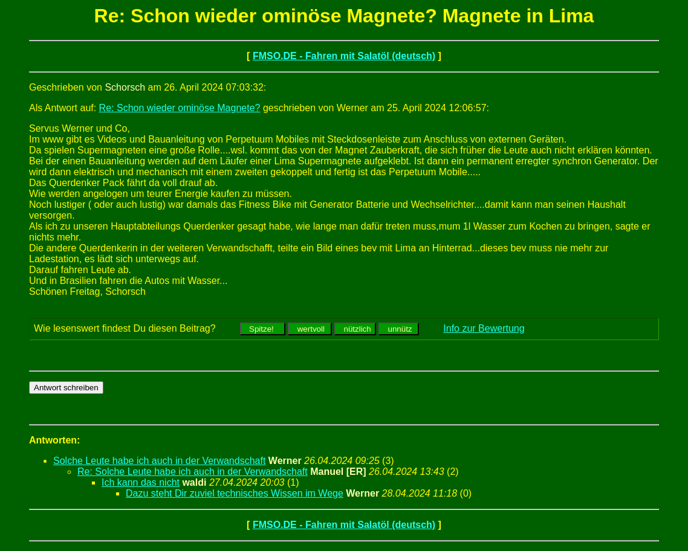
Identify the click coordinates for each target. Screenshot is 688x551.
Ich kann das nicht (141, 482)
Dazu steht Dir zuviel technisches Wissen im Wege (234, 493)
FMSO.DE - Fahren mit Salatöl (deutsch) (344, 56)
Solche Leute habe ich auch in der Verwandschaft (159, 461)
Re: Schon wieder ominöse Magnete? (180, 108)
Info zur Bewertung (483, 328)
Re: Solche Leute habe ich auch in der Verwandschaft (192, 471)
